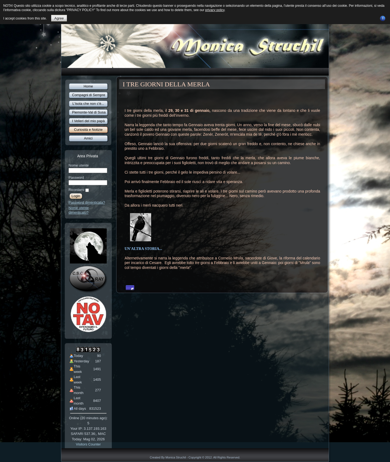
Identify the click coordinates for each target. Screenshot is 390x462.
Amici (88, 138)
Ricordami (76, 190)
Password (76, 177)
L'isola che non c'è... (88, 104)
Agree (59, 18)
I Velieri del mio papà (88, 121)
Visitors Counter (88, 444)
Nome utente (79, 165)
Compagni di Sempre (88, 95)
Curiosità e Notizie (88, 130)
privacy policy (215, 10)
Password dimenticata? (87, 202)
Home (88, 86)
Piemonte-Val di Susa (89, 112)
